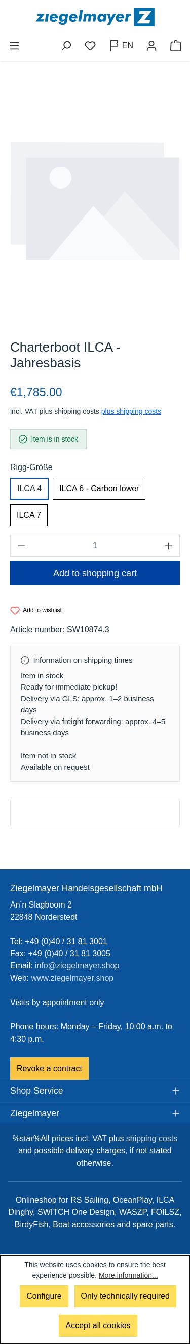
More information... (128, 1275)
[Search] (66, 46)
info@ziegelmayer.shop (77, 965)
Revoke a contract (49, 1068)
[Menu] (14, 46)
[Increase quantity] (169, 546)
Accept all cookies (97, 1325)
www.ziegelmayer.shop (72, 978)
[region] (95, 201)
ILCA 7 (29, 515)
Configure (43, 1296)
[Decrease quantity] (21, 546)
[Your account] (151, 46)
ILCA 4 (29, 488)
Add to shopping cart (95, 573)
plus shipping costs (131, 411)
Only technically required (125, 1296)
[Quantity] (95, 546)
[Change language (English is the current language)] (120, 46)
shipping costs (151, 1138)
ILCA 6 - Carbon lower (99, 488)
